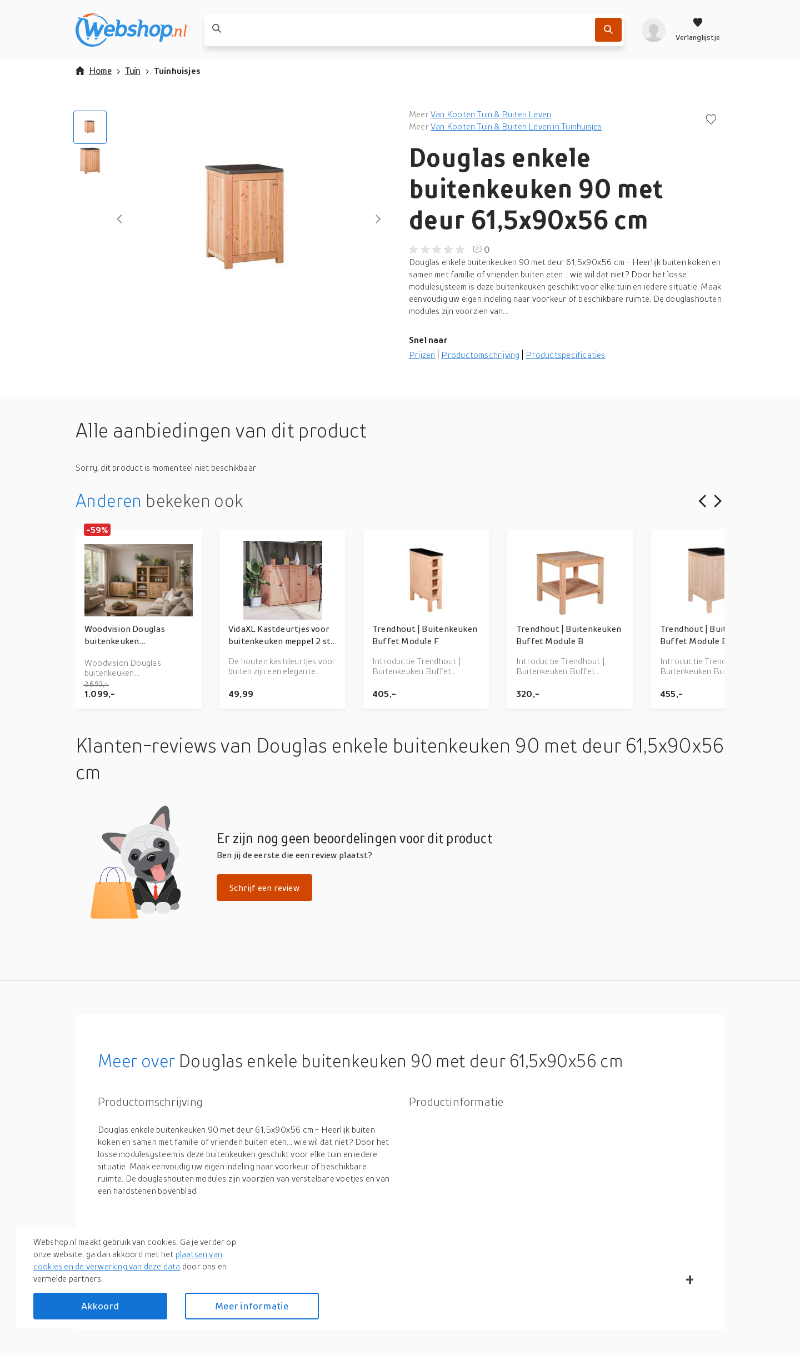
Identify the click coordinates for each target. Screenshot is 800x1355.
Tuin (133, 71)
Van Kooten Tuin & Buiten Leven (491, 114)
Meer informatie (251, 1306)
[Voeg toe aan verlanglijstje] (711, 120)
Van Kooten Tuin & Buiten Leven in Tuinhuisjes (516, 126)
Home (94, 71)
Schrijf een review (264, 888)
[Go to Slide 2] (90, 160)
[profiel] (654, 30)
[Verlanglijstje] (697, 30)
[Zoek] (608, 30)
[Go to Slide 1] (90, 127)
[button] (249, 219)
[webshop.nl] (131, 30)
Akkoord (100, 1306)
